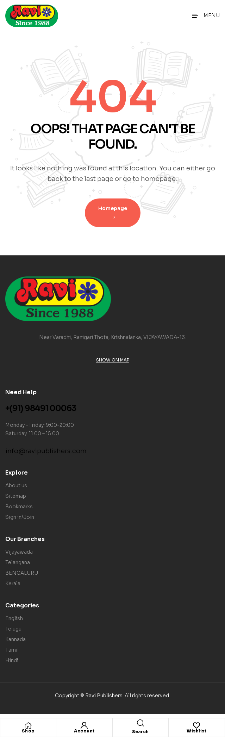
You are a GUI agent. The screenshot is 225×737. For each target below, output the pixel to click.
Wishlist (196, 730)
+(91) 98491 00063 (40, 408)
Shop (28, 730)
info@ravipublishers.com (46, 451)
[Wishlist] (196, 725)
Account (84, 730)
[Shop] (28, 725)
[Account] (84, 725)
